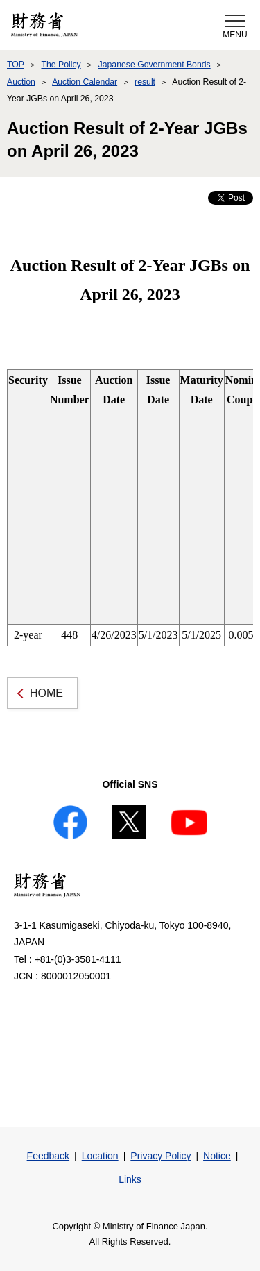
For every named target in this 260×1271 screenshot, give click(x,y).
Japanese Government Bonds (154, 64)
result (145, 82)
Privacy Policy (160, 1155)
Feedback (48, 1155)
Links (130, 1179)
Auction (21, 82)
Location (100, 1155)
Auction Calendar (84, 82)
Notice (217, 1155)
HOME (46, 693)
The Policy (60, 64)
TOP (15, 64)
